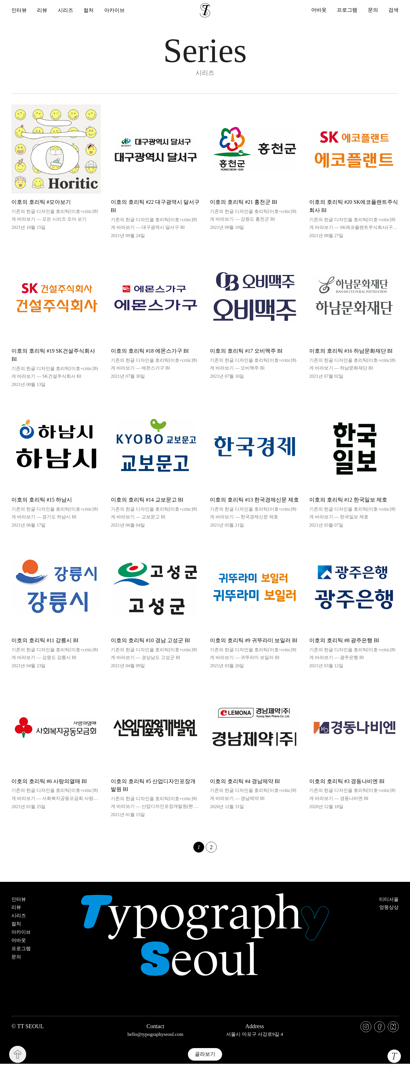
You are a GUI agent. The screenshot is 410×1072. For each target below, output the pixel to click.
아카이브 (115, 10)
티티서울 (389, 907)
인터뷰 (19, 10)
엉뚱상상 (389, 916)
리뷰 (42, 10)
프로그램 (347, 10)
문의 (373, 10)
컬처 (89, 10)
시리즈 (65, 10)
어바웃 (318, 10)
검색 (393, 10)
